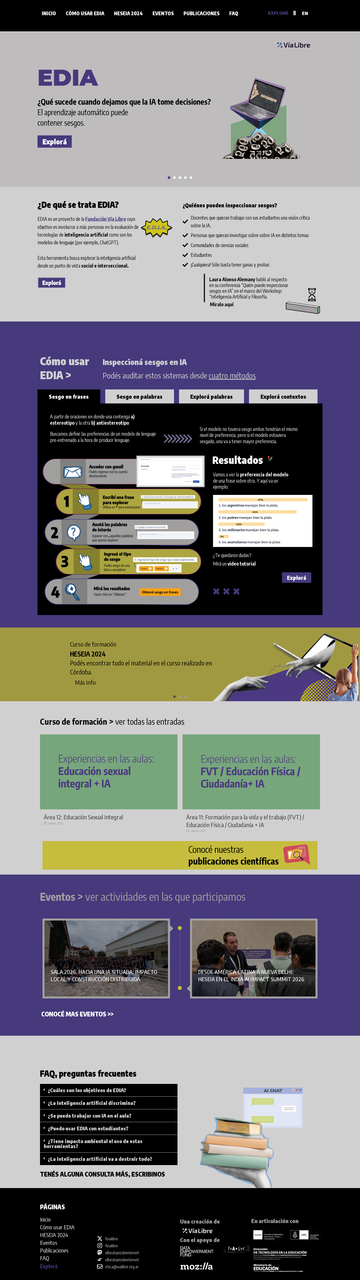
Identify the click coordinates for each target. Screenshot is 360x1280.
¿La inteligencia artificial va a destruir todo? (100, 1159)
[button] (169, 177)
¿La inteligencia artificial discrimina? (92, 1103)
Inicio (49, 13)
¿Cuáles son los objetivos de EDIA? (87, 1090)
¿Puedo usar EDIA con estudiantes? (88, 1128)
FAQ (233, 13)
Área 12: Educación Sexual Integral (83, 817)
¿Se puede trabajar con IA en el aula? (90, 1115)
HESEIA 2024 (128, 13)
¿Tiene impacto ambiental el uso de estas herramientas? (93, 1143)
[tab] (69, 396)
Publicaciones (202, 13)
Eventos (163, 13)
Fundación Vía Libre (105, 219)
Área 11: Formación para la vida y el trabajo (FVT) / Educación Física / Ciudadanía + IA (245, 820)
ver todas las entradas (112, 721)
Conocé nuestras (233, 855)
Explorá (54, 141)
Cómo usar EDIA (85, 13)
